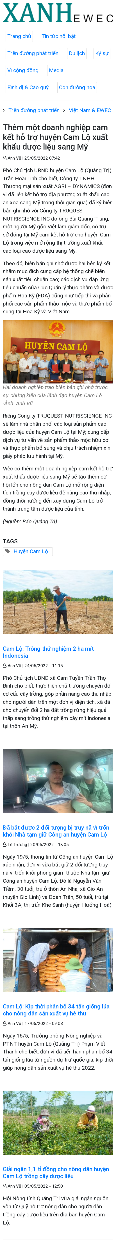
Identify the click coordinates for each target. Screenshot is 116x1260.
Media (56, 70)
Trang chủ (19, 36)
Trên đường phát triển (32, 53)
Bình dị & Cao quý (28, 87)
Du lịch (77, 53)
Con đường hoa (77, 87)
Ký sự (102, 53)
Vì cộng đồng (22, 70)
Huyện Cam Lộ (30, 551)
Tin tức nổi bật (59, 36)
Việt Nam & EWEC (90, 110)
